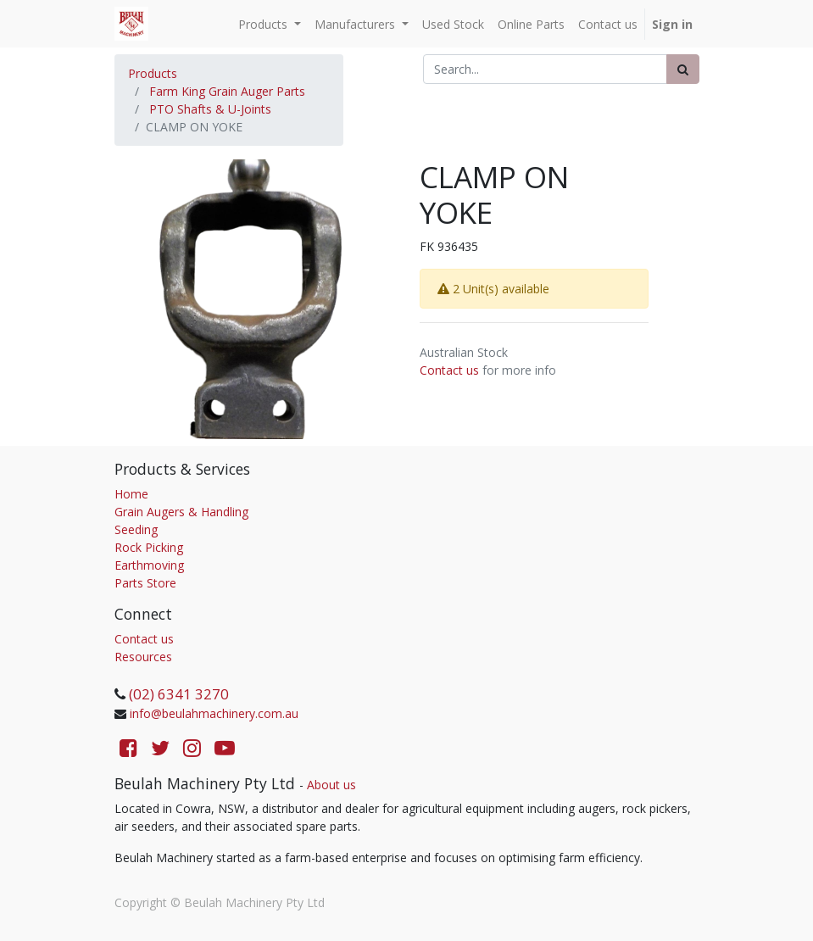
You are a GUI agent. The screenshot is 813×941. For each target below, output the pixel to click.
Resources (143, 657)
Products (152, 73)
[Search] (682, 69)
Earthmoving (149, 565)
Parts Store (145, 583)
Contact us (449, 370)
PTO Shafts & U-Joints (210, 109)
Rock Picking (148, 547)
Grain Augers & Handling (181, 512)
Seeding (136, 529)
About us (331, 785)
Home (131, 494)
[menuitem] (453, 24)
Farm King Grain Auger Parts (227, 91)
